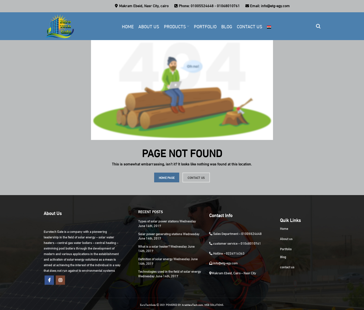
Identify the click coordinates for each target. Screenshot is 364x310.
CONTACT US (196, 177)
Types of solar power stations (158, 221)
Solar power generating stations (160, 234)
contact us (287, 267)
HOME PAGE (167, 177)
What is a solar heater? (154, 246)
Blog (283, 256)
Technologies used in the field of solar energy (169, 271)
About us (286, 238)
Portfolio (286, 249)
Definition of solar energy (155, 259)
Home (284, 228)
